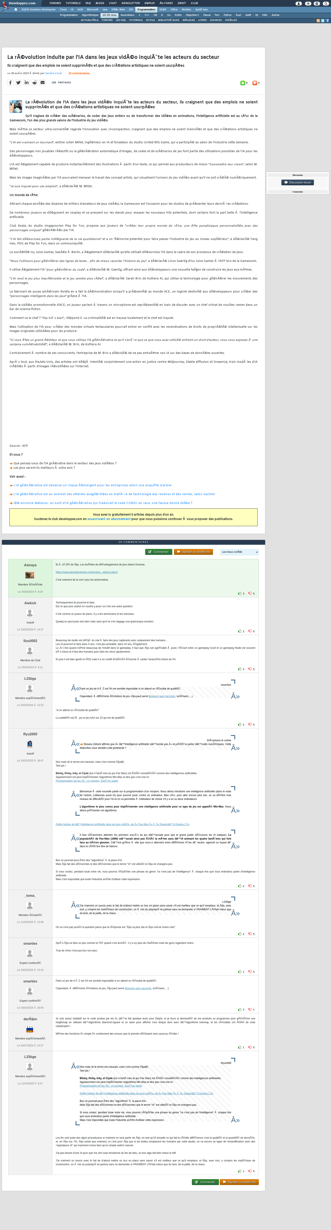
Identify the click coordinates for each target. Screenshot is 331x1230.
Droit (181, 3)
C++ (147, 15)
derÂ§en (30, 1019)
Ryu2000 (30, 734)
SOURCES (216, 20)
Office (174, 9)
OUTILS (150, 20)
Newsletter (130, 3)
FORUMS (107, 20)
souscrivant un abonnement (109, 519)
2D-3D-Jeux (109, 15)
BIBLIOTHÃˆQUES (168, 20)
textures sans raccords (162, 696)
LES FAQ (121, 20)
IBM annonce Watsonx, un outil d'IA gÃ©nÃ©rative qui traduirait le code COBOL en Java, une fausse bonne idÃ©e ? (103, 503)
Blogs (99, 3)
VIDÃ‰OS (231, 20)
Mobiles (186, 9)
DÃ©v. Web (118, 9)
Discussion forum (297, 182)
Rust (238, 15)
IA (72, 9)
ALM (80, 9)
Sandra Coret (53, 73)
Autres (275, 15)
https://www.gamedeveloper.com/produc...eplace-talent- (87, 572)
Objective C (192, 15)
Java (104, 9)
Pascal (206, 15)
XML (264, 15)
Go (169, 15)
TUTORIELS (135, 20)
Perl (217, 15)
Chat (113, 3)
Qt (256, 15)
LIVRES (202, 20)
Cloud (63, 9)
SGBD (162, 9)
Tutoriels (73, 3)
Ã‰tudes (166, 3)
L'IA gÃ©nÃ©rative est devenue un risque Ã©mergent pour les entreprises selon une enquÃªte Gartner (93, 486)
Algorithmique (90, 15)
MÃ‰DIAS (189, 20)
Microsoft (92, 9)
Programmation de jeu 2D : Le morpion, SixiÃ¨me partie (87, 780)
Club (194, 3)
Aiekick (30, 603)
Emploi (149, 3)
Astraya (30, 565)
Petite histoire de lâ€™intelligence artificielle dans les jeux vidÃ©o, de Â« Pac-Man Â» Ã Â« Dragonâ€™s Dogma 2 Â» (123, 824)
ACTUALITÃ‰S (89, 20)
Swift (248, 15)
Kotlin (178, 15)
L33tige (30, 678)
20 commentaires (79, 73)
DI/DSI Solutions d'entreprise (39, 9)
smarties (30, 943)
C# (155, 15)
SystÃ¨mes (201, 9)
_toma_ (30, 895)
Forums (55, 3)
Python (228, 15)
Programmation (146, 9)
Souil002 (30, 641)
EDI (131, 9)
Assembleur (127, 15)
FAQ (88, 3)
